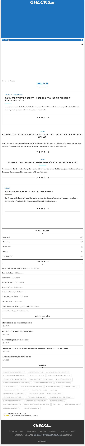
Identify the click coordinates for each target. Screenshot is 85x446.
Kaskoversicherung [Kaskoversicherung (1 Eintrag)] (72, 387)
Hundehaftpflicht (7, 273)
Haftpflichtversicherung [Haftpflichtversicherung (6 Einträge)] (44, 384)
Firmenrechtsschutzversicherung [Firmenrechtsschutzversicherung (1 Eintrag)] (42, 380)
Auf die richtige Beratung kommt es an (18, 332)
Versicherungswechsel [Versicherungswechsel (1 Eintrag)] (11, 410)
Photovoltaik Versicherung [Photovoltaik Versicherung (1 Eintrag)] (13, 399)
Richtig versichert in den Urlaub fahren (29, 192)
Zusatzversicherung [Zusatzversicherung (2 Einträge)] (53, 410)
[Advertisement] (42, 22)
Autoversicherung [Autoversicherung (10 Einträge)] (36, 372)
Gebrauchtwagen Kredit (10, 297)
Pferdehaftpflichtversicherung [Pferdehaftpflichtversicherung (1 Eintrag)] (14, 395)
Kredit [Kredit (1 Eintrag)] (26, 391)
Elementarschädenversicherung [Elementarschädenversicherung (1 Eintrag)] (60, 376)
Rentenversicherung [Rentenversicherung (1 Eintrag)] (59, 402)
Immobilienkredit (8, 283)
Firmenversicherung (8, 292)
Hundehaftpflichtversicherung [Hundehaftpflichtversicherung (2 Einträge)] (32, 387)
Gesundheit (43, 247)
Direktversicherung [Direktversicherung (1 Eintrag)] (37, 376)
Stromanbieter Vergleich (10, 311)
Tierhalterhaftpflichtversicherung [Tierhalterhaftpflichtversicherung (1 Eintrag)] (37, 406)
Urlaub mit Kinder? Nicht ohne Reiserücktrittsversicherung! (42, 163)
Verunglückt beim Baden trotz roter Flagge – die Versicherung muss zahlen (42, 136)
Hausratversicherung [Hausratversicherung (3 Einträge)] (65, 384)
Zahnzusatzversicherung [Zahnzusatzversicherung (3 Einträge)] (33, 410)
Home (4, 81)
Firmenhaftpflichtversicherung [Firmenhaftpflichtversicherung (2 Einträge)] (14, 380)
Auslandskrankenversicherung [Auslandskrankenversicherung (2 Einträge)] (14, 372)
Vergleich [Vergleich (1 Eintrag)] (58, 406)
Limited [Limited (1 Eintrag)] (54, 391)
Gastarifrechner (7, 287)
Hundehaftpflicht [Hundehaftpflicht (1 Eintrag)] (10, 387)
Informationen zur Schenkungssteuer (17, 323)
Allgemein (43, 238)
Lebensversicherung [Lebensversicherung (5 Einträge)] (40, 391)
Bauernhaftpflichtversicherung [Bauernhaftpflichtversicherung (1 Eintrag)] (59, 372)
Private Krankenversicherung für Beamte (15, 307)
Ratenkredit (6, 278)
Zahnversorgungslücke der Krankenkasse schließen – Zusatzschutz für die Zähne (35, 349)
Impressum (13, 433)
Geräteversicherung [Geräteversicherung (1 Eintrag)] (65, 380)
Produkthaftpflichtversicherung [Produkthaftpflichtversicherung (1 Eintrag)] (63, 399)
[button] (4, 40)
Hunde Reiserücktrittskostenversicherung (16, 268)
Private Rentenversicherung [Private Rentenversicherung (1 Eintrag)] (37, 399)
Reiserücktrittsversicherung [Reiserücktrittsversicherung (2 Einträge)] (37, 402)
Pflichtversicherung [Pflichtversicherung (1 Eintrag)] (56, 395)
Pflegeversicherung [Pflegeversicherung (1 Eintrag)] (37, 395)
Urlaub (7, 95)
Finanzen (43, 242)
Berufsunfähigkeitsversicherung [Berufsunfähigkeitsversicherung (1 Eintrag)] (14, 376)
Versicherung (18, 95)
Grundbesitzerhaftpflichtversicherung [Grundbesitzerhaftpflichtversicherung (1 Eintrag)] (17, 384)
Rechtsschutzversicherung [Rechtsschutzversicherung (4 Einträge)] (13, 402)
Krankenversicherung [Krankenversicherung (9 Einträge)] (11, 391)
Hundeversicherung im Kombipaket (16, 357)
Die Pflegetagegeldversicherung (15, 340)
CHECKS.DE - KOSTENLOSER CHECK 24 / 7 (47, 437)
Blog (21, 433)
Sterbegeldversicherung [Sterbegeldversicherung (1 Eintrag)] (12, 406)
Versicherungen (7, 302)
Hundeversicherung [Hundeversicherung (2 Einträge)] (54, 387)
